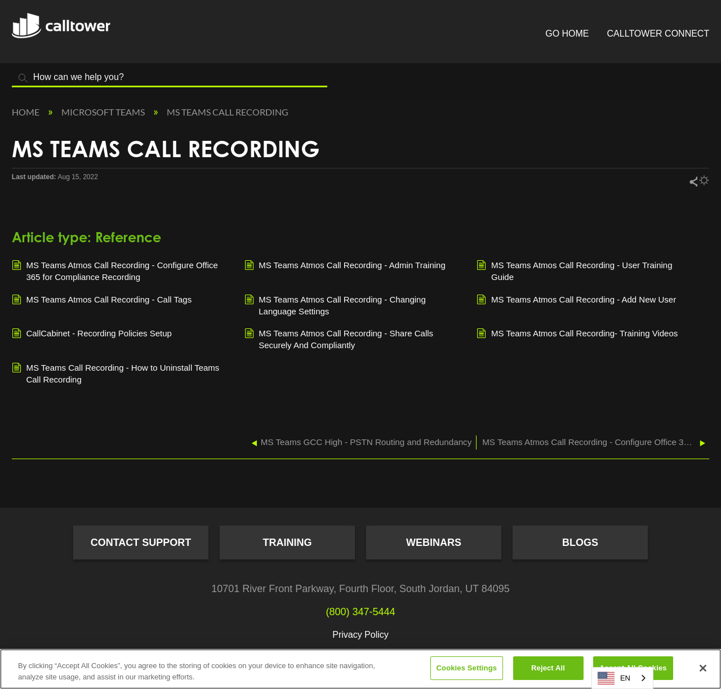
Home (26, 111)
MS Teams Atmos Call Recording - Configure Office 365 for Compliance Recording (115, 270)
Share (692, 181)
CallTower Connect (658, 33)
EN (614, 678)
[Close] (703, 668)
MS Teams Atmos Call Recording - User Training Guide (574, 270)
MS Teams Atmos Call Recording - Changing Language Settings (335, 305)
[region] (360, 669)
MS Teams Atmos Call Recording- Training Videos (577, 334)
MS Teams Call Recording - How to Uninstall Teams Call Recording (116, 373)
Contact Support (141, 542)
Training (287, 542)
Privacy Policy (360, 634)
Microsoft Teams (103, 111)
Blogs (580, 542)
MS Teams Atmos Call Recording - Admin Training (345, 266)
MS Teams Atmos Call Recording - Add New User (576, 300)
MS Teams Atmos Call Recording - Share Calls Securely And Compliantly (338, 338)
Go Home (567, 33)
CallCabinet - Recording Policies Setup (92, 334)
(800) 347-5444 (360, 611)
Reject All (548, 668)
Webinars (433, 542)
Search (23, 78)
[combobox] (622, 678)
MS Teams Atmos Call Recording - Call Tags (102, 300)
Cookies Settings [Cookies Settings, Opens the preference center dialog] (467, 668)
